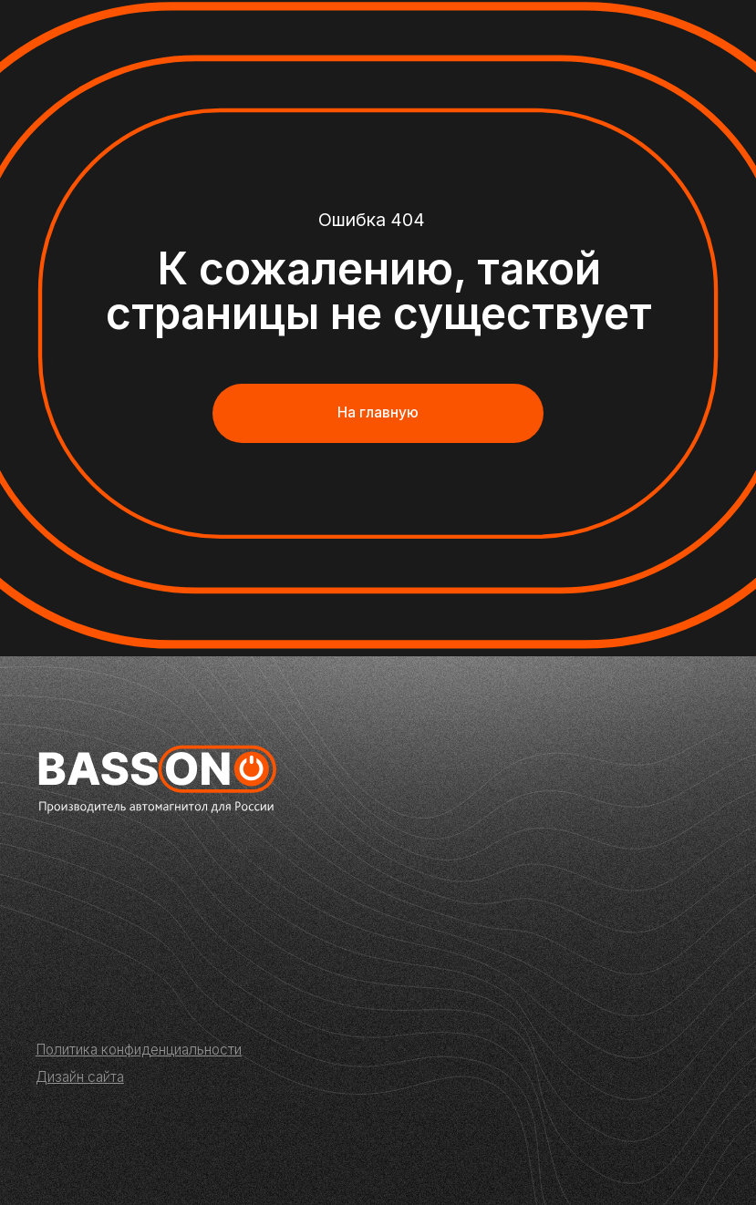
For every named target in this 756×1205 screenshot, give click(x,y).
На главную (378, 412)
